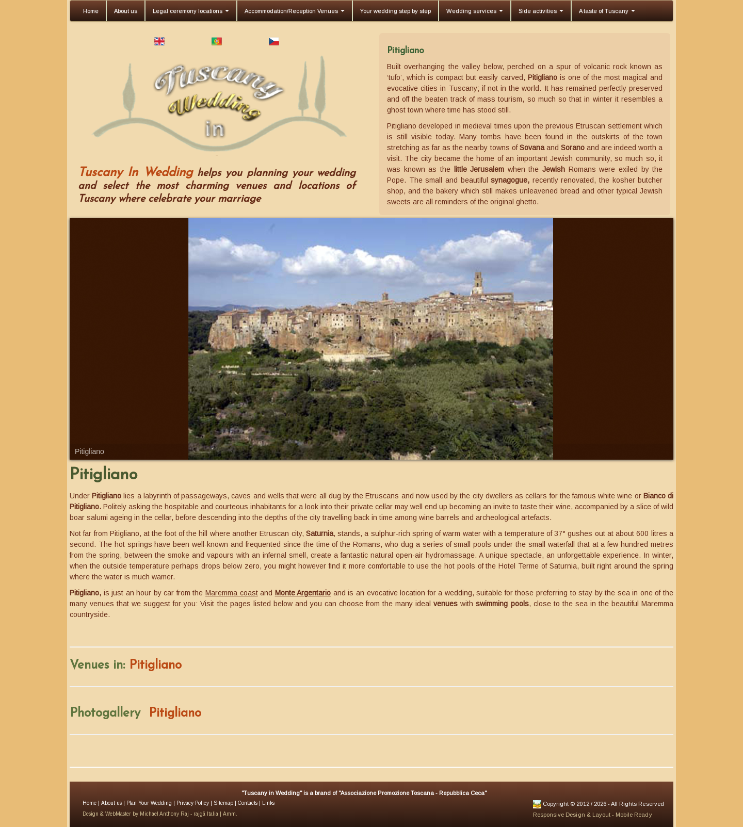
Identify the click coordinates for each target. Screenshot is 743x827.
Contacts (246, 803)
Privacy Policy (192, 803)
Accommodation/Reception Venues (295, 11)
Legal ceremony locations (191, 11)
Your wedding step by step (395, 11)
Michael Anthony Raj (164, 814)
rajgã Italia (205, 814)
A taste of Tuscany (607, 11)
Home (91, 11)
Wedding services (474, 11)
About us (125, 11)
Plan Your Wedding (148, 803)
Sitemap (222, 803)
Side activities (541, 11)
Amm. (229, 814)
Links (267, 803)
